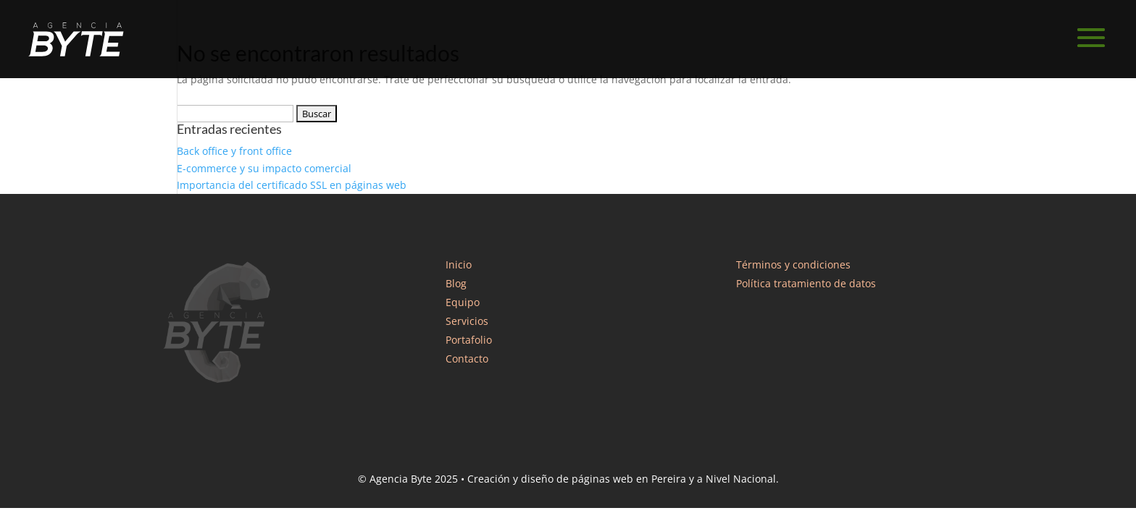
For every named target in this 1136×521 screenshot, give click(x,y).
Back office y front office (234, 151)
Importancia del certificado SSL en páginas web (291, 185)
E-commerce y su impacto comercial (264, 168)
